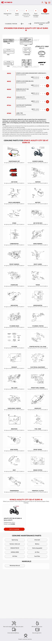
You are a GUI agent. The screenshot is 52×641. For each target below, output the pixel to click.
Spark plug (15, 540)
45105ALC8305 (15, 552)
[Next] (30, 23)
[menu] (49, 2)
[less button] (40, 77)
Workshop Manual (15, 565)
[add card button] (47, 77)
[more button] (44, 77)
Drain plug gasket (37, 548)
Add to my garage (14, 529)
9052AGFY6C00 (14, 548)
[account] (43, 2)
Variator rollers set (15, 544)
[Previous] (22, 23)
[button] (49, 22)
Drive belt (37, 540)
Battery (37, 544)
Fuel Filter (37, 556)
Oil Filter (14, 556)
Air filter (37, 552)
